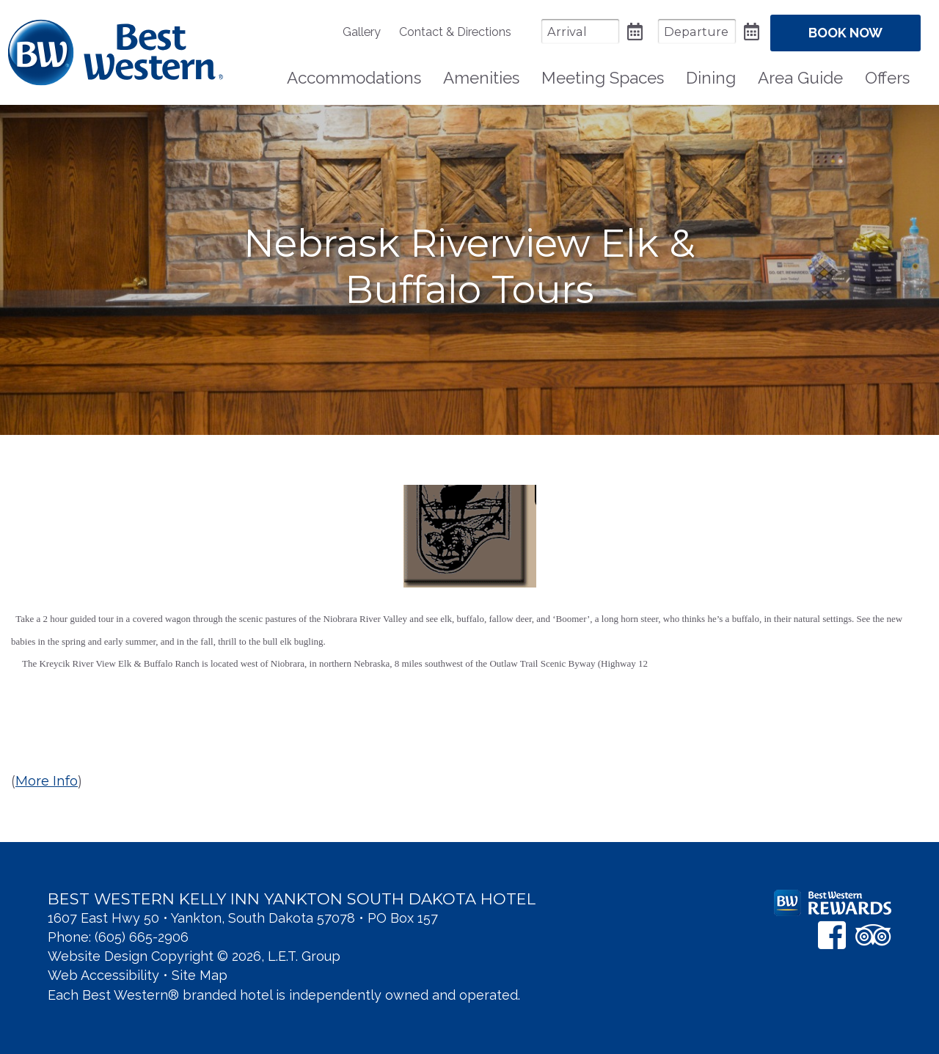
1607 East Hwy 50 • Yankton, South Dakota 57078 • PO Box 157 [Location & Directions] (243, 918)
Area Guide (800, 77)
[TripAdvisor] (873, 935)
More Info (46, 781)
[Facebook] (832, 935)
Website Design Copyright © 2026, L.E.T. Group (194, 956)
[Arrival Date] (580, 31)
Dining (711, 77)
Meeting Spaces (602, 77)
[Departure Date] (697, 31)
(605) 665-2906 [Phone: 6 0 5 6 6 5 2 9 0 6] (142, 937)
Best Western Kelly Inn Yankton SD (115, 52)
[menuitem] (369, 32)
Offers (887, 77)
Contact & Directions (455, 32)
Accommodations (354, 77)
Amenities (481, 77)
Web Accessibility (103, 975)
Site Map (199, 975)
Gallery (362, 32)
